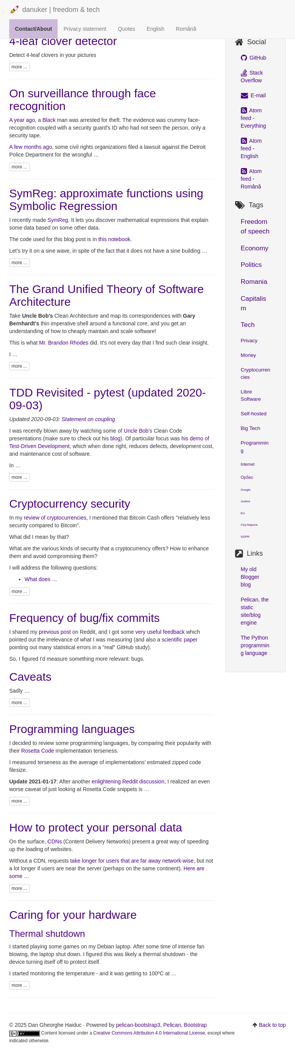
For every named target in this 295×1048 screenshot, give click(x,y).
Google (246, 490)
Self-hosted (254, 414)
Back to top (272, 1025)
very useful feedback (159, 632)
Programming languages (72, 729)
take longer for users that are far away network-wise (132, 861)
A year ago (22, 120)
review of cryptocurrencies (55, 518)
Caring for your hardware (73, 914)
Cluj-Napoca (249, 524)
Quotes (126, 29)
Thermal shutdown (47, 933)
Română (186, 29)
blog (115, 438)
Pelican (172, 1025)
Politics (251, 264)
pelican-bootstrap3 (138, 1025)
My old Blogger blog (250, 577)
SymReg (58, 220)
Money (248, 355)
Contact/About (33, 29)
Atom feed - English (251, 148)
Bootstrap (195, 1025)
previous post (55, 632)
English (155, 29)
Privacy (249, 340)
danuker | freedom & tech (54, 10)
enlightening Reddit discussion (128, 781)
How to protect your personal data (95, 827)
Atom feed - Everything (253, 118)
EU (243, 513)
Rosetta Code (37, 751)
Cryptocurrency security (69, 503)
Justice (245, 501)
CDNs (55, 841)
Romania (254, 281)
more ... (19, 67)
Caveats (30, 676)
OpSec (247, 477)
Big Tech (250, 428)
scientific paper (179, 639)
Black (48, 120)
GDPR (245, 536)
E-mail (253, 95)
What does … (41, 579)
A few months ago (30, 147)
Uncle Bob (136, 431)
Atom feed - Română (251, 179)
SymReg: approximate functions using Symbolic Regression (106, 199)
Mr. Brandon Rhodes (63, 343)
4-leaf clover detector (63, 41)
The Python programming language (255, 645)
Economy (254, 248)
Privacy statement (84, 29)
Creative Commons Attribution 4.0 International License (149, 1033)
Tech (248, 324)
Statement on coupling (88, 419)
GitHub (253, 58)
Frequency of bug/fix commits (84, 617)
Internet (248, 464)
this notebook (114, 239)
